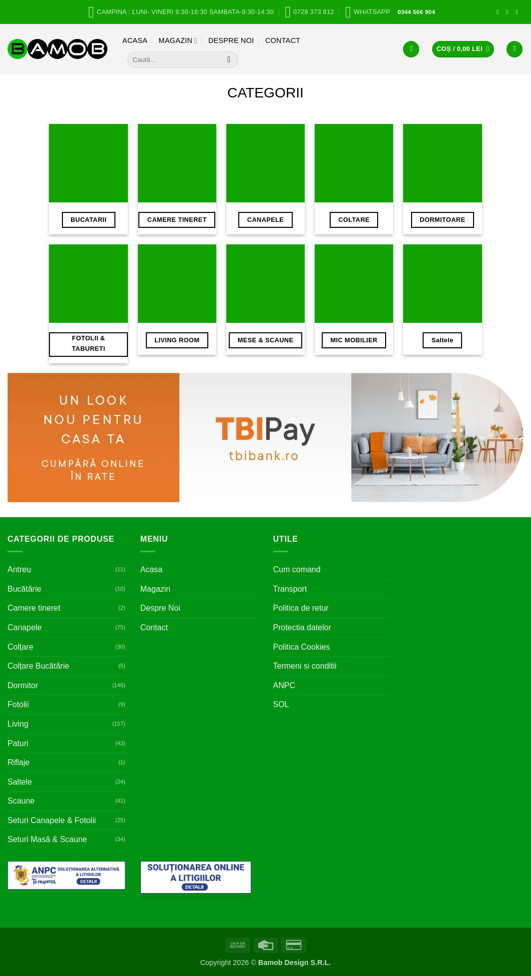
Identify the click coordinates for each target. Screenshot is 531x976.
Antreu (19, 569)
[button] (411, 49)
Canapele (24, 627)
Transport (290, 589)
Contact (283, 40)
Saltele (19, 782)
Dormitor (22, 685)
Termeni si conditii (305, 666)
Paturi (17, 743)
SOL (281, 704)
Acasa (134, 40)
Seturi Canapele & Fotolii (51, 820)
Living (17, 724)
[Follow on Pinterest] (519, 11)
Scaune (20, 801)
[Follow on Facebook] (500, 11)
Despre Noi (231, 40)
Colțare (20, 647)
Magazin (178, 40)
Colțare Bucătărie (38, 666)
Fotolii (18, 704)
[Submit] (229, 59)
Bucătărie (24, 589)
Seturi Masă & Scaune (47, 839)
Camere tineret (33, 608)
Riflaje (18, 762)
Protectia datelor (302, 627)
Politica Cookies (301, 647)
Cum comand (297, 569)
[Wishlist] (515, 49)
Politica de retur (301, 608)
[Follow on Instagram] (509, 11)
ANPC (284, 685)
